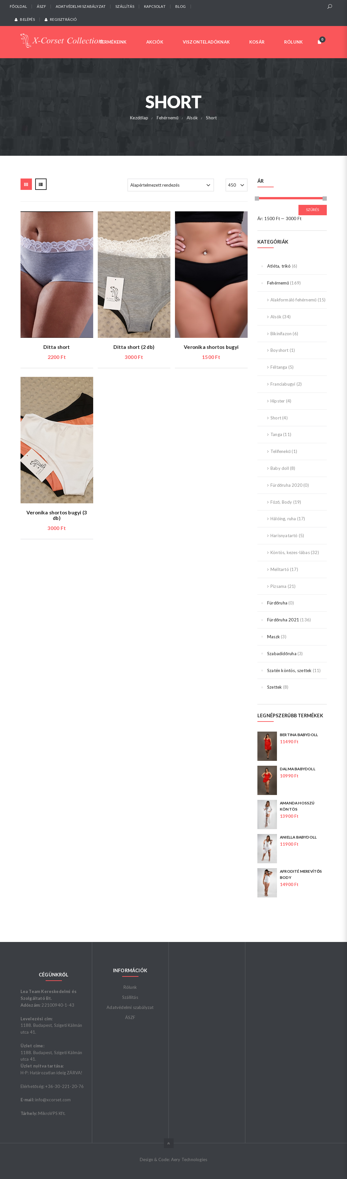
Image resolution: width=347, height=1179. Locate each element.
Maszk (273, 636)
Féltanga (278, 367)
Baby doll (279, 468)
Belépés (25, 19)
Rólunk (130, 987)
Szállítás (124, 6)
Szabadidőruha (281, 653)
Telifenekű (280, 451)
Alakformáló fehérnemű (293, 299)
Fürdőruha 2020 (286, 485)
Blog (180, 6)
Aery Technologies (189, 1159)
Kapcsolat (155, 6)
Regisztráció (61, 19)
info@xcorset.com (53, 1099)
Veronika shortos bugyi (211, 347)
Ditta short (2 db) (133, 347)
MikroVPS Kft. (51, 1113)
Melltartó (279, 569)
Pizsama (278, 586)
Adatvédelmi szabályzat (81, 6)
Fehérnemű (278, 282)
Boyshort (279, 350)
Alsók (276, 316)
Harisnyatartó (284, 535)
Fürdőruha (277, 602)
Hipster (277, 401)
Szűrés (312, 209)
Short (275, 417)
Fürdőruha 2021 (283, 619)
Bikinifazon (281, 333)
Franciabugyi (282, 384)
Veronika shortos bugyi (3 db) (56, 515)
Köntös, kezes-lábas (290, 552)
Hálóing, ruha (283, 518)
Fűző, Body (281, 502)
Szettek (274, 687)
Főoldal (18, 6)
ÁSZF (41, 6)
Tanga (276, 434)
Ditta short (56, 347)
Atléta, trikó (279, 266)
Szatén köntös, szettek (289, 670)
